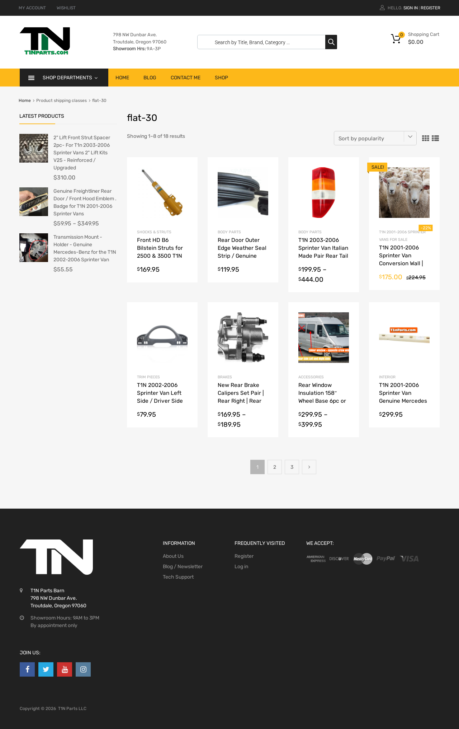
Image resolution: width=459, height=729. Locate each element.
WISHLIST (66, 7)
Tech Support (178, 577)
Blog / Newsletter (183, 567)
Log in (241, 567)
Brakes (225, 377)
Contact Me (185, 78)
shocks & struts (154, 232)
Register (430, 7)
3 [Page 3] (291, 467)
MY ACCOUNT (32, 7)
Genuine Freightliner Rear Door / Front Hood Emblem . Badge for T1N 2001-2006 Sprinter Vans (85, 202)
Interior (387, 377)
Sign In (410, 7)
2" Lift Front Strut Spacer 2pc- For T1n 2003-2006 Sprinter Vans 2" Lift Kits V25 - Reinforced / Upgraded (81, 153)
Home (122, 78)
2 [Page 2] (274, 467)
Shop (221, 78)
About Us (173, 556)
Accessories (311, 377)
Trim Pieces (148, 377)
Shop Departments (70, 78)
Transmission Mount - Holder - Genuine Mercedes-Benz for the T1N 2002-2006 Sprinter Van (84, 248)
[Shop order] (375, 138)
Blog (149, 78)
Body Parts (229, 232)
